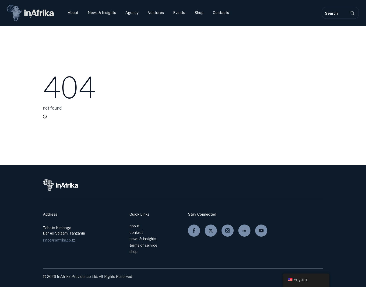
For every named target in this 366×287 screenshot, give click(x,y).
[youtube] (261, 231)
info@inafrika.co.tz (59, 240)
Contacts (221, 13)
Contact (136, 232)
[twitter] (211, 231)
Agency (132, 13)
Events (179, 13)
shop (133, 251)
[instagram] (228, 231)
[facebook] (194, 231)
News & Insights (102, 13)
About (73, 13)
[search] (352, 13)
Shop (199, 13)
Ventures (156, 13)
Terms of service (143, 245)
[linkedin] (244, 231)
